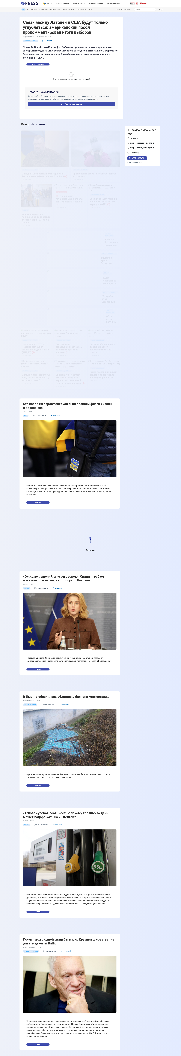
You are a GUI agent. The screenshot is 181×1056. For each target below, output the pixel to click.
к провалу (134, 153)
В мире (47, 3)
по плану (134, 138)
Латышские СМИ (113, 3)
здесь (95, 99)
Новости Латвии (79, 3)
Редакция (119, 9)
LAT (23, 9)
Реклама (127, 9)
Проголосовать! (137, 158)
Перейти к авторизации (71, 104)
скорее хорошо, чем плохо (142, 143)
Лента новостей (62, 3)
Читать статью (38, 64)
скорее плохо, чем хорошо (142, 148)
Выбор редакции (96, 3)
